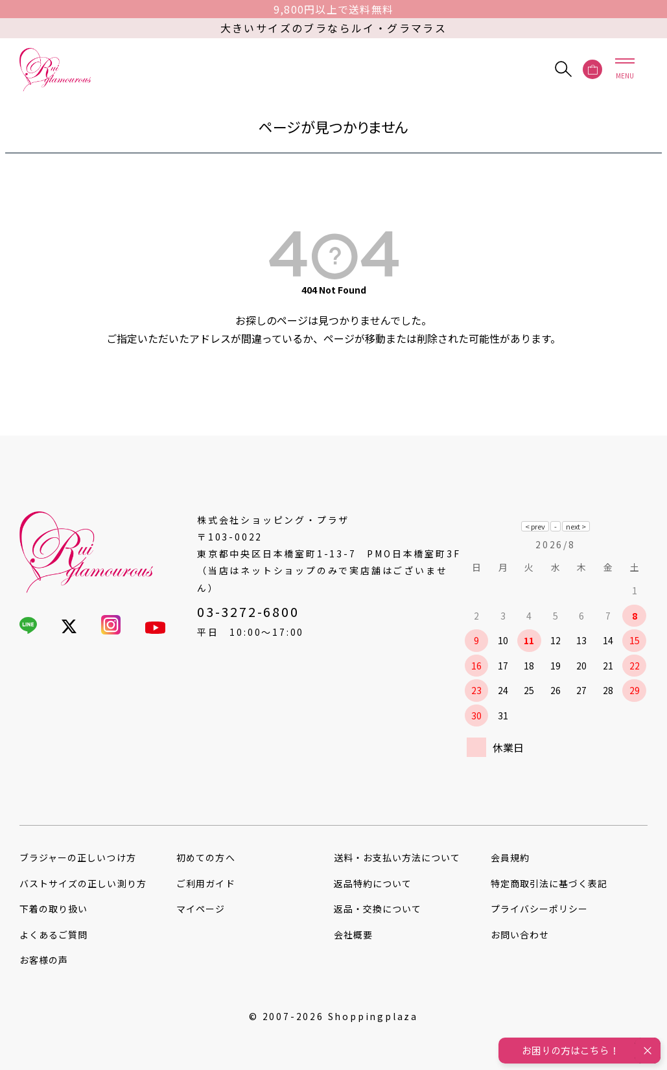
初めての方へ (205, 857)
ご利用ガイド (205, 883)
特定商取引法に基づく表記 (549, 883)
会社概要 (353, 934)
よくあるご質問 (53, 934)
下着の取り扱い (53, 908)
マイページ (200, 908)
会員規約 (510, 857)
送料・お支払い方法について (397, 857)
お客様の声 (43, 959)
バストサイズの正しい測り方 (82, 883)
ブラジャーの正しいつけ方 (77, 857)
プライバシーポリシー (540, 908)
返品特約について (373, 883)
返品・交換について (377, 908)
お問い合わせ (520, 934)
